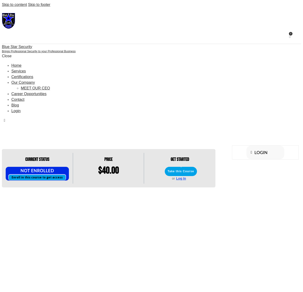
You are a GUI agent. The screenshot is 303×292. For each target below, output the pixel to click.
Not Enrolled (37, 170)
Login (259, 152)
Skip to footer (39, 5)
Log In (181, 178)
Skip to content (14, 5)
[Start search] (297, 37)
